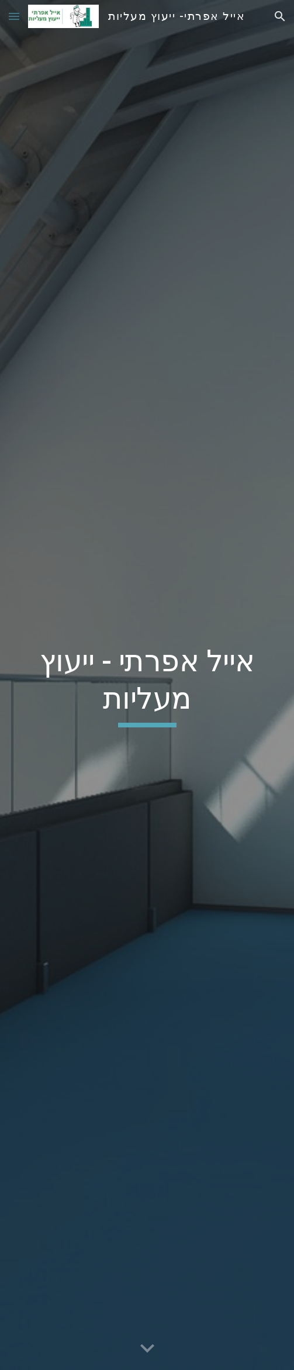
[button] (14, 16)
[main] (146, 685)
